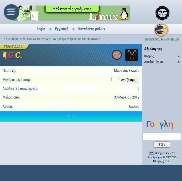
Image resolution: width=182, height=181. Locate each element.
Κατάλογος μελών (91, 29)
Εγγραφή (61, 29)
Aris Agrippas (155, 157)
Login (41, 29)
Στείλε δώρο (13, 46)
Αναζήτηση (128, 80)
